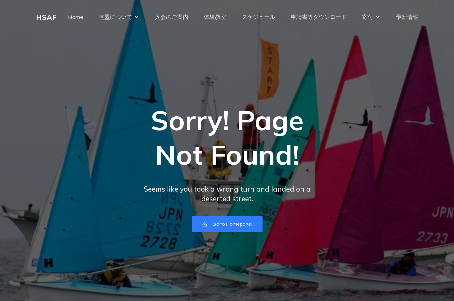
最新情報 (407, 17)
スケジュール (258, 17)
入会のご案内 (171, 17)
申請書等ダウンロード (319, 17)
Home (75, 17)
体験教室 (215, 17)
